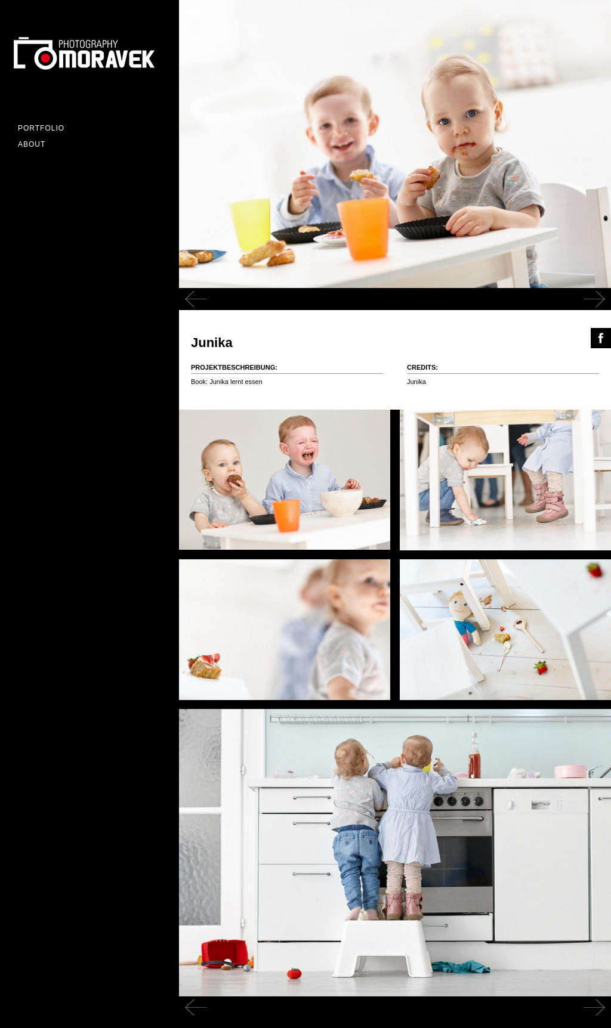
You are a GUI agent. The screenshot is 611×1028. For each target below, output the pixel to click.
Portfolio (41, 128)
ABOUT (31, 144)
